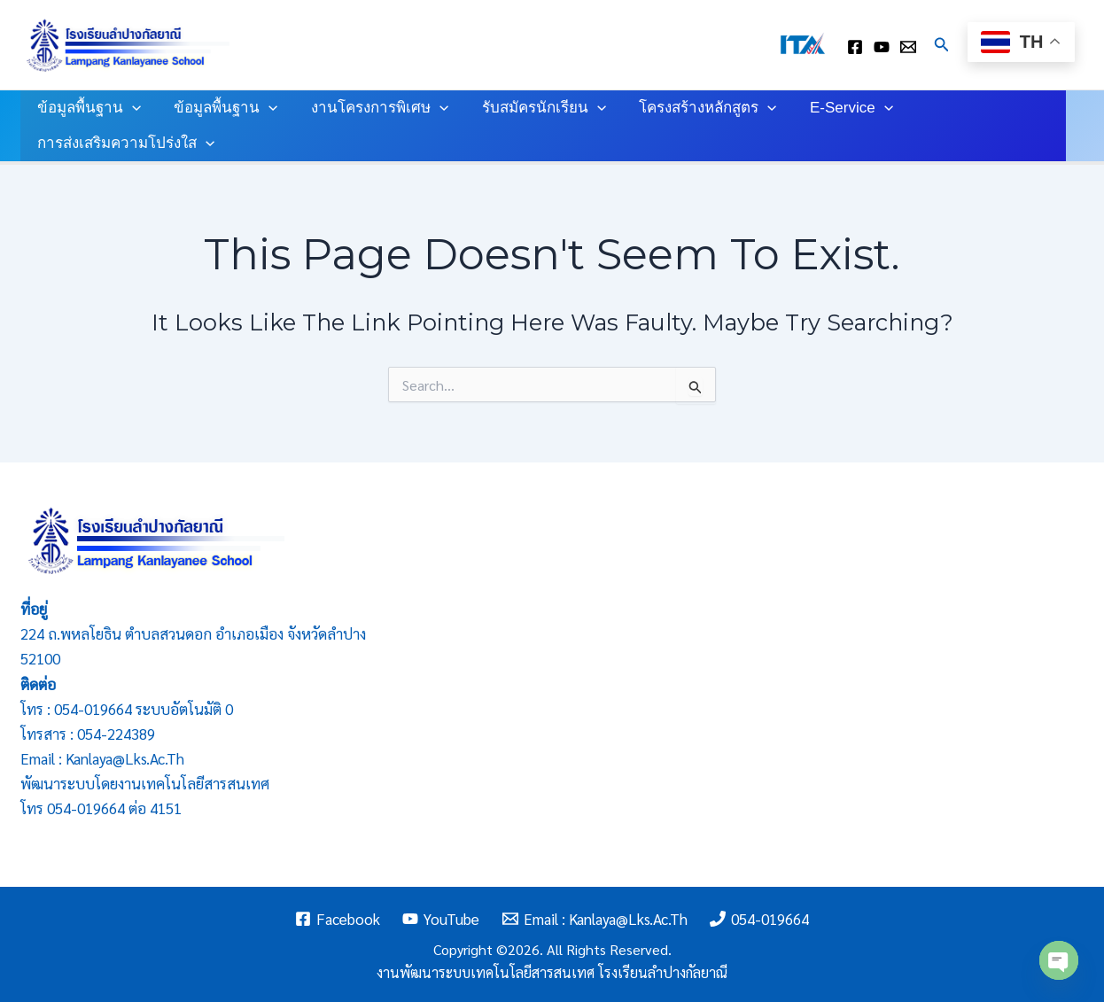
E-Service (834, 108)
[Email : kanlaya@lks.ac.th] (908, 47)
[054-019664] (760, 919)
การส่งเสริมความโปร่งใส (124, 143)
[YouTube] (441, 919)
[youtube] (882, 47)
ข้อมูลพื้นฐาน (87, 108)
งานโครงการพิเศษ (371, 108)
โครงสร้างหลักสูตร (694, 108)
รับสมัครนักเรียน (533, 108)
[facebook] (855, 47)
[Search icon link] (942, 45)
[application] (130, 108)
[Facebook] (337, 919)
